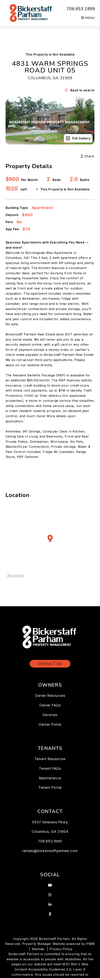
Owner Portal (50, 724)
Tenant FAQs (50, 768)
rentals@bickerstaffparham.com (50, 851)
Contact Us (50, 663)
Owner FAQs (50, 705)
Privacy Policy (61, 949)
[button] (50, 885)
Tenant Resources (50, 759)
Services (50, 715)
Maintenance (50, 778)
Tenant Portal (50, 787)
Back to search (79, 90)
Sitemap (38, 949)
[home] (31, 13)
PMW (90, 944)
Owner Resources (50, 696)
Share (87, 156)
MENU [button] (88, 18)
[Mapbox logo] (15, 576)
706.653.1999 (81, 9)
